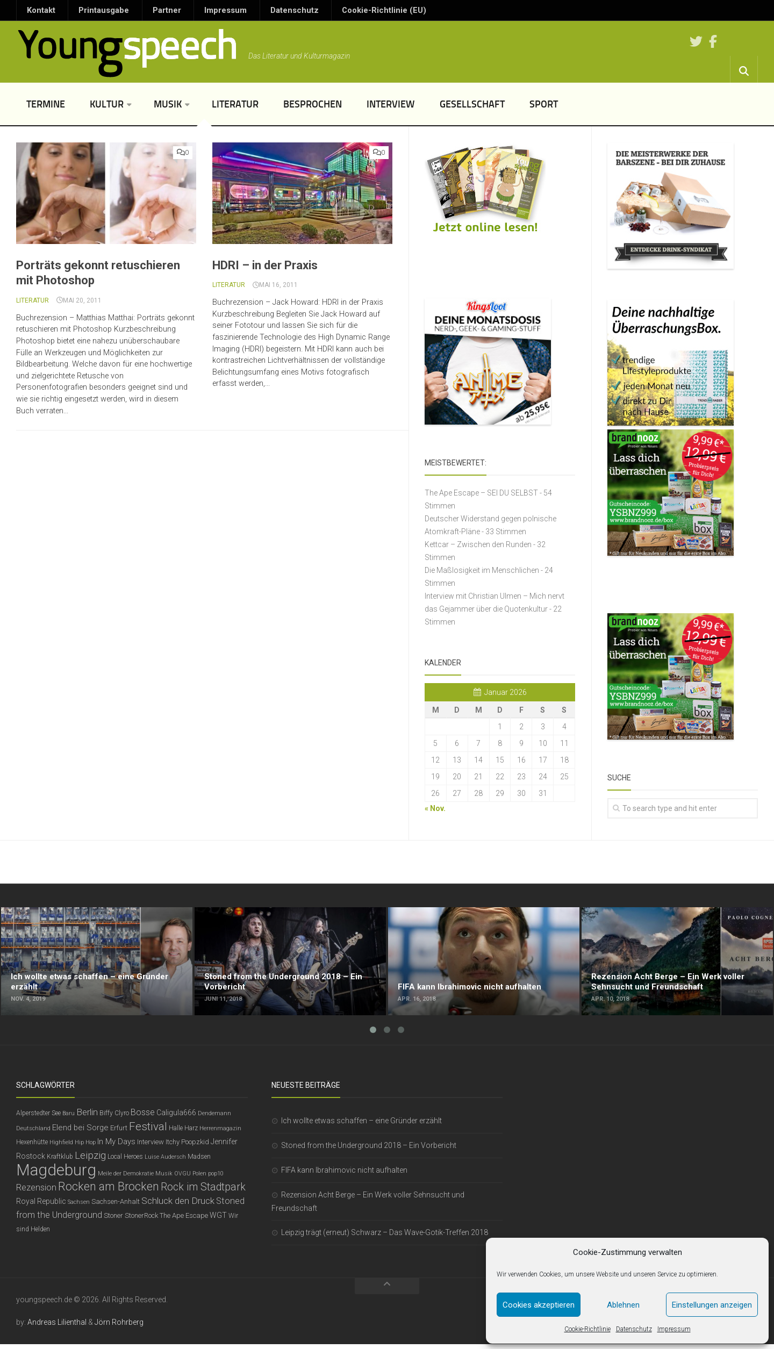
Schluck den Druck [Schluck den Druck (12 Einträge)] (177, 1205)
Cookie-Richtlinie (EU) (318, 13)
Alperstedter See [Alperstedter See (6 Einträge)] (38, 1118)
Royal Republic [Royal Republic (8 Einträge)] (41, 1206)
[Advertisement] (387, 867)
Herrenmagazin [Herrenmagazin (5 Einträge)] (220, 1133)
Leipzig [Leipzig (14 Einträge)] (90, 1160)
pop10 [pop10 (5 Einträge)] (216, 1178)
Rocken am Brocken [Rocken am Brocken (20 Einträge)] (108, 1191)
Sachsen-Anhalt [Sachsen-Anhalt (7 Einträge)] (115, 1206)
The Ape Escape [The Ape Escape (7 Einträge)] (184, 1220)
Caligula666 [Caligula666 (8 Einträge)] (176, 1117)
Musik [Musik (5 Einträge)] (164, 1178)
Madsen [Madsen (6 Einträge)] (199, 1161)
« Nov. (435, 813)
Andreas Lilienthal (57, 1327)
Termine (43, 109)
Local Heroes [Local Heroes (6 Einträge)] (125, 1161)
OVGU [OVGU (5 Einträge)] (182, 1178)
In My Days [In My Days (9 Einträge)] (116, 1146)
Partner (140, 13)
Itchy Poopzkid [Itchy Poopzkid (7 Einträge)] (187, 1147)
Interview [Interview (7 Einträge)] (150, 1147)
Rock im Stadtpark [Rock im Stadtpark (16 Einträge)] (203, 1192)
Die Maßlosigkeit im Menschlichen (482, 575)
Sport (500, 109)
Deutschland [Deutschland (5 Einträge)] (33, 1133)
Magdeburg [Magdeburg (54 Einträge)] (56, 1175)
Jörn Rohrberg (119, 1327)
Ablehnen (623, 1305)
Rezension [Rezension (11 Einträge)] (36, 1192)
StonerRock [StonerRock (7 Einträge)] (141, 1220)
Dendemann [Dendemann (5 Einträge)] (214, 1118)
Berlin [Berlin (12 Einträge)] (87, 1116)
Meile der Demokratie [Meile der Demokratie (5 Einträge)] (126, 1178)
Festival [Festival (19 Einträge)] (148, 1131)
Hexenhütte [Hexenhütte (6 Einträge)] (32, 1147)
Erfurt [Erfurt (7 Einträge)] (118, 1133)
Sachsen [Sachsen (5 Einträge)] (79, 1206)
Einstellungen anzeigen (712, 1305)
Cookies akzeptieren (539, 1305)
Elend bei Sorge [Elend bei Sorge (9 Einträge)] (80, 1132)
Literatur (218, 109)
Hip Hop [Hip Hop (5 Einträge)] (85, 1147)
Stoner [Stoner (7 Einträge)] (113, 1220)
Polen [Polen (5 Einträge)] (199, 1178)
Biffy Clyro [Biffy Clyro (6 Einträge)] (114, 1118)
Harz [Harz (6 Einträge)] (191, 1133)
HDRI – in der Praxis (265, 270)
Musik (155, 109)
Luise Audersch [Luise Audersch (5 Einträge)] (165, 1161)
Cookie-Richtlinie (587, 1329)
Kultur (98, 109)
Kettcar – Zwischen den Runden (478, 549)
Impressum (674, 1329)
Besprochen (289, 109)
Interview (360, 109)
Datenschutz (634, 1329)
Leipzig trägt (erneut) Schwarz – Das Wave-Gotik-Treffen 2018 (384, 1237)
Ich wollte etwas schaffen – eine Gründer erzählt (361, 1125)
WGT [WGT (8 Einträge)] (218, 1220)
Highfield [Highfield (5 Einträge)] (61, 1147)
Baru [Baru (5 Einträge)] (68, 1118)
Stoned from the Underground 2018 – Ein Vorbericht (368, 1150)
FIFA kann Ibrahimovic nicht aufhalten (344, 1175)
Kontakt (37, 13)
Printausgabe (89, 13)
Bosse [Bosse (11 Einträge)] (143, 1117)
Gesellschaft (435, 109)
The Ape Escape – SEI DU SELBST (481, 497)
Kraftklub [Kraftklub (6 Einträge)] (60, 1161)
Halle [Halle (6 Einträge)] (176, 1133)
